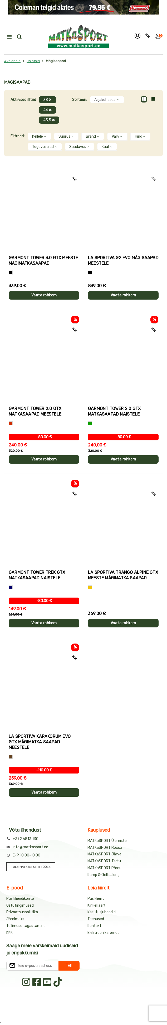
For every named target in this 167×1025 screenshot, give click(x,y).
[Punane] (11, 423)
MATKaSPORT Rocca (104, 847)
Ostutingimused (20, 905)
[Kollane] (90, 587)
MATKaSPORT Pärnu (104, 868)
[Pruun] (11, 757)
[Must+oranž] (11, 272)
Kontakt (94, 926)
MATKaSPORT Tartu (104, 861)
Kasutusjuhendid (101, 912)
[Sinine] (11, 587)
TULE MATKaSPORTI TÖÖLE (31, 867)
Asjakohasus (107, 99)
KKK (9, 932)
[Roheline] (90, 423)
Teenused (95, 919)
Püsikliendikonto (20, 898)
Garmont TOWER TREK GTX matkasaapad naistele (37, 575)
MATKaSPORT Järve (104, 854)
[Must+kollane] (90, 272)
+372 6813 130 (25, 839)
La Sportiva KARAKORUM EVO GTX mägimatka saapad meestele (40, 742)
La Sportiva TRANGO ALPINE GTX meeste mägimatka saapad (123, 575)
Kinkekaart (96, 905)
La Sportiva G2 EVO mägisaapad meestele (123, 260)
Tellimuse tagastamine (26, 926)
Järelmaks (15, 919)
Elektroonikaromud (103, 932)
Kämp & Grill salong (103, 875)
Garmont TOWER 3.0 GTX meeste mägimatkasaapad (43, 260)
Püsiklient (95, 898)
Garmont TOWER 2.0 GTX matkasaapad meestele (35, 411)
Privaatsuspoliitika (22, 912)
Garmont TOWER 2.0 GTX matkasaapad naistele (114, 411)
